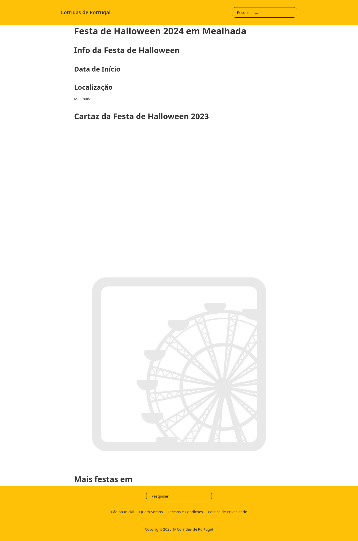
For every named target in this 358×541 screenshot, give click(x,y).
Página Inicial (122, 511)
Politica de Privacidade (227, 511)
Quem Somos (151, 511)
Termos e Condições (185, 511)
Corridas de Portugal (86, 12)
